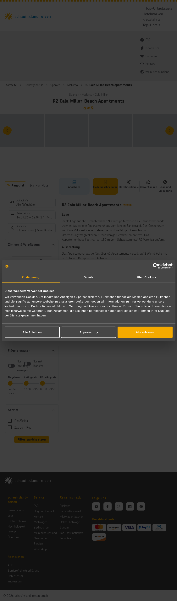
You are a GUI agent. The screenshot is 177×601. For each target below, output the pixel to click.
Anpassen (88, 332)
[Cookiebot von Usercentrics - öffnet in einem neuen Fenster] (156, 266)
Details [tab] (88, 277)
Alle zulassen (145, 332)
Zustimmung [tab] (30, 277)
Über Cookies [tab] (146, 277)
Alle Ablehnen (31, 332)
